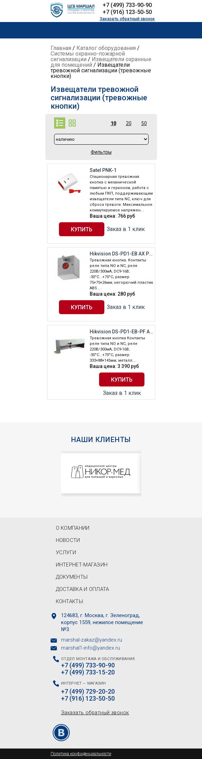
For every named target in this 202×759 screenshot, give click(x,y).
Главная (61, 48)
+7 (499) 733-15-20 (88, 672)
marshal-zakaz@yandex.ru (91, 640)
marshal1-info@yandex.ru (90, 648)
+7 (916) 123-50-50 (127, 12)
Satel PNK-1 (103, 170)
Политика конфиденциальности (81, 753)
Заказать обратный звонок (127, 18)
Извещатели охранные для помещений (101, 62)
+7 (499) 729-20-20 (88, 691)
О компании (73, 528)
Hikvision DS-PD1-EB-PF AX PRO (121, 331)
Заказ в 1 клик (126, 229)
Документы (72, 577)
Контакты (69, 601)
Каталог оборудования (106, 48)
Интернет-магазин (82, 565)
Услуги (66, 552)
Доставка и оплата (82, 589)
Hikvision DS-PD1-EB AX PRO (121, 253)
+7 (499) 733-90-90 (127, 5)
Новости (68, 540)
